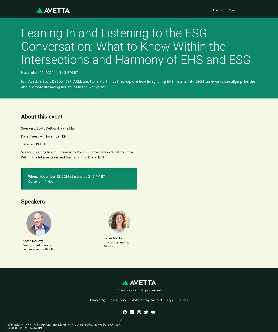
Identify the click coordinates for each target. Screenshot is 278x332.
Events (217, 10)
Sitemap (183, 300)
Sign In (233, 10)
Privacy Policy (98, 300)
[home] (53, 10)
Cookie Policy (118, 300)
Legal (170, 300)
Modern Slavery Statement (146, 300)
